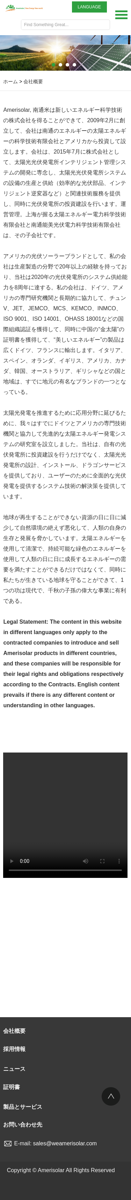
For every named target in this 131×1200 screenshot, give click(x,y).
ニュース (14, 1069)
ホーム (10, 81)
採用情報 (14, 1049)
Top (111, 1096)
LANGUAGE (89, 7)
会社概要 (33, 81)
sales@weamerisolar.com (65, 1143)
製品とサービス (22, 1107)
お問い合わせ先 (22, 1125)
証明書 (11, 1087)
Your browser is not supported (65, 815)
